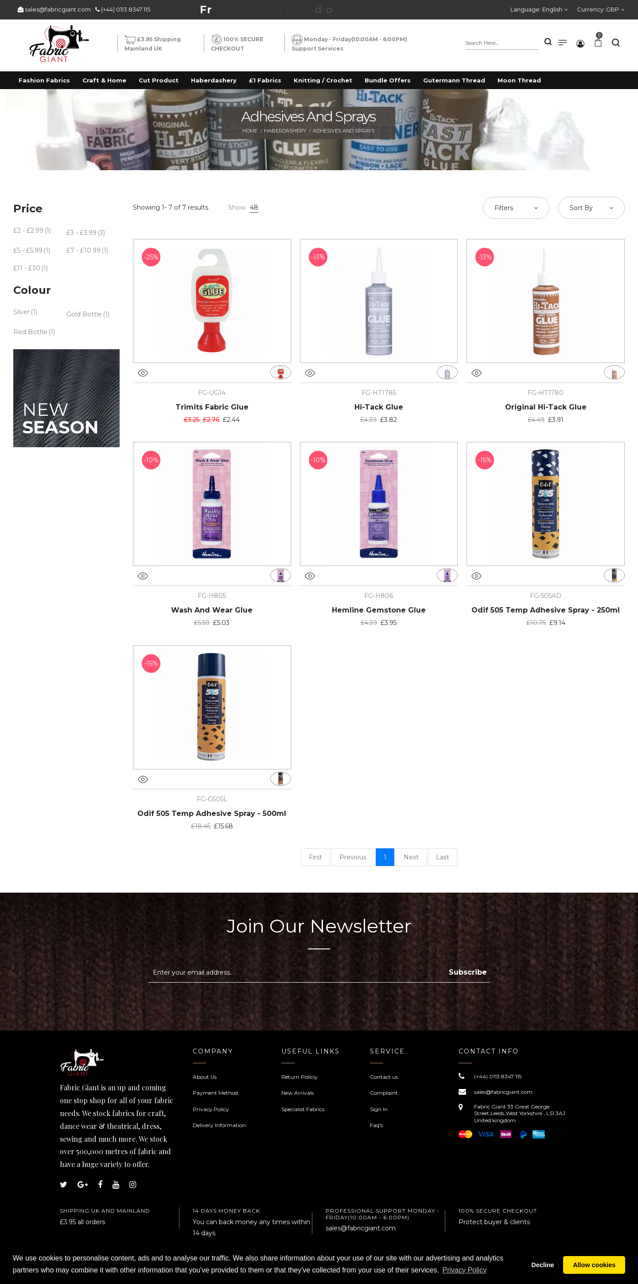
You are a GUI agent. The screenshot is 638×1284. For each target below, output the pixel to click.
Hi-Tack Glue (378, 407)
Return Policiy (299, 1076)
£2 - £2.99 (28, 230)
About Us (205, 1076)
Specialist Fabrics (302, 1109)
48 (254, 207)
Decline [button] (542, 1264)
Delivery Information (219, 1125)
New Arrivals (297, 1092)
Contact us (384, 1076)
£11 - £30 (26, 268)
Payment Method (215, 1092)
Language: (536, 9)
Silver (21, 312)
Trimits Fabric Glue (212, 407)
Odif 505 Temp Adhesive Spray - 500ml (211, 813)
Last (442, 857)
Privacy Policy (211, 1109)
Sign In (379, 1109)
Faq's (376, 1125)
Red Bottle (30, 332)
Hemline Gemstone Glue (379, 610)
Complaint (384, 1092)
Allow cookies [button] (594, 1264)
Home (249, 131)
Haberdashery (285, 131)
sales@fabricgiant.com (58, 9)
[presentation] (223, 1004)
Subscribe (468, 972)
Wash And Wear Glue (212, 610)
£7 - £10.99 (83, 250)
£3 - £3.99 (81, 233)
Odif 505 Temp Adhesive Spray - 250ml (545, 610)
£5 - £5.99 (28, 250)
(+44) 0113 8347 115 (125, 9)
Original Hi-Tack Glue (546, 407)
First (315, 857)
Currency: (598, 9)
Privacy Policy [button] (465, 1270)
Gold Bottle (84, 314)
